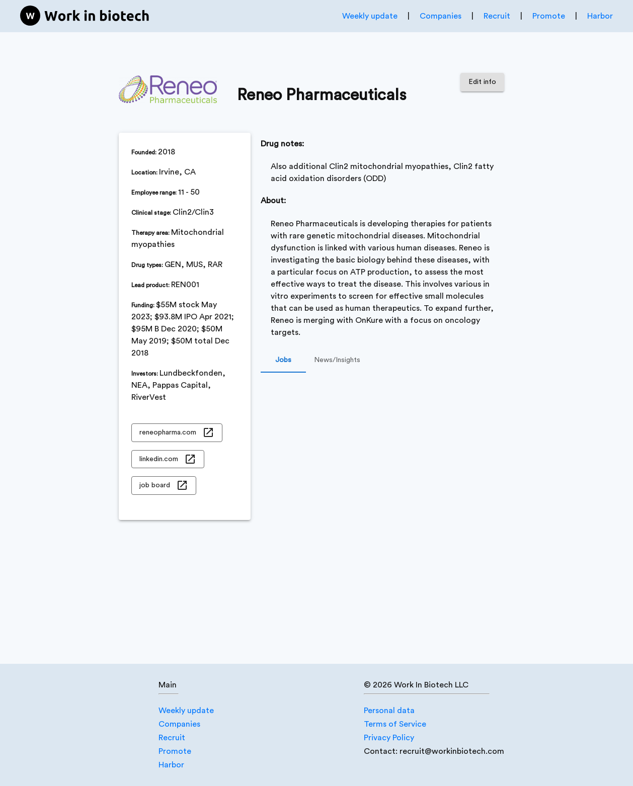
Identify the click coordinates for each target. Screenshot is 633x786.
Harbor (600, 16)
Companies (440, 16)
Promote (548, 16)
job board (164, 485)
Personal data (389, 711)
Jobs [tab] (283, 360)
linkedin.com (168, 459)
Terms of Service (395, 724)
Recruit (497, 16)
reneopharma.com (177, 433)
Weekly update (370, 16)
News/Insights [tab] (337, 360)
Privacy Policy (389, 738)
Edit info (482, 82)
